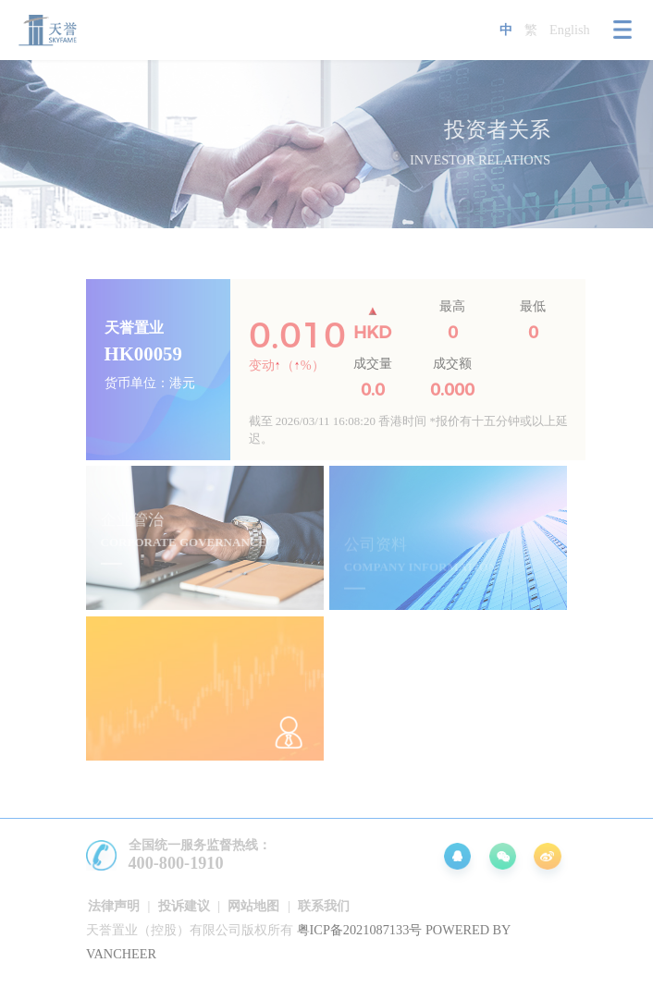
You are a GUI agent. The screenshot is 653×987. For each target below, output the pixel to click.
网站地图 (253, 905)
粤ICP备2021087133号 (360, 929)
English (569, 29)
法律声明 (114, 905)
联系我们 (324, 905)
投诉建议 (184, 905)
